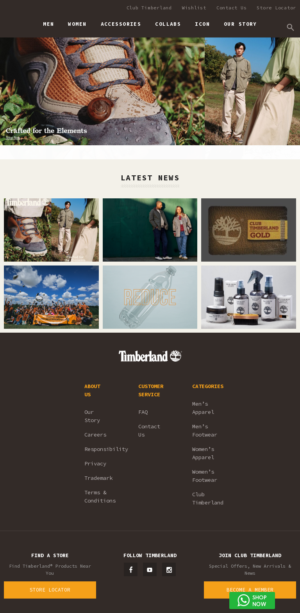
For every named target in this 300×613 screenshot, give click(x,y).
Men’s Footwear (204, 430)
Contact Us (231, 8)
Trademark (98, 477)
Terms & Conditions (100, 496)
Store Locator (276, 8)
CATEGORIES (207, 386)
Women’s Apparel (203, 453)
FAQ (143, 411)
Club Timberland (149, 8)
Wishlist (194, 8)
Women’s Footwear (204, 475)
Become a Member (250, 589)
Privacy (95, 463)
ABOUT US (92, 390)
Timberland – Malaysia (12, 21)
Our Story (92, 416)
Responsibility (100, 449)
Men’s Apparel (203, 407)
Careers (95, 434)
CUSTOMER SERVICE (150, 390)
